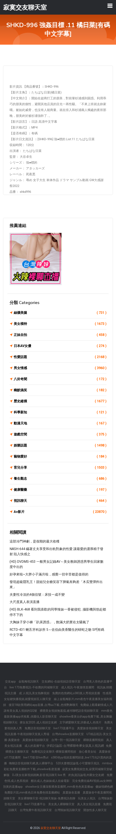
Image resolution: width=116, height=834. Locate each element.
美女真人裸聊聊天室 (61, 804)
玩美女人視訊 (87, 798)
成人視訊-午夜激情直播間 (78, 687)
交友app (10, 681)
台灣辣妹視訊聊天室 (67, 810)
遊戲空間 (60, 434)
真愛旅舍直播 (72, 792)
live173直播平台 (64, 728)
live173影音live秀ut (36, 757)
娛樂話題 (60, 445)
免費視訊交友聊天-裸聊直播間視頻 (54, 751)
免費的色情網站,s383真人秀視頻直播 (76, 693)
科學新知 (60, 412)
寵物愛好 (60, 456)
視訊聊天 (60, 501)
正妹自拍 (60, 335)
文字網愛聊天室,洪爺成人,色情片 (80, 722)
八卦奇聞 (60, 379)
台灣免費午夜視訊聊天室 (36, 810)
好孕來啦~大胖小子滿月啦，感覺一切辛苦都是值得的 (49, 574)
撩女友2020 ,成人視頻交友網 (38, 722)
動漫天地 (60, 423)
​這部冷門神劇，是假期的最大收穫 (34, 541)
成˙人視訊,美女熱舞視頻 (34, 693)
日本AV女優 (60, 346)
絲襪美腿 (60, 313)
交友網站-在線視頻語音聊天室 (61, 681)
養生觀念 (60, 479)
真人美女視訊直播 (89, 804)
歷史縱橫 (60, 401)
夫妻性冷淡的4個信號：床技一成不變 (37, 595)
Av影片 (60, 512)
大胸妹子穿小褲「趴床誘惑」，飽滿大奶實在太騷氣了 (49, 622)
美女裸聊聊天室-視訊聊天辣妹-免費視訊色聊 (47, 798)
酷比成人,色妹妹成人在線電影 (50, 780)
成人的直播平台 (35, 745)
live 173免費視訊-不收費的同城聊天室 (34, 687)
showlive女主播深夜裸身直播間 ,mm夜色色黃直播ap (59, 786)
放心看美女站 (88, 751)
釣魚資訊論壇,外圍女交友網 (86, 775)
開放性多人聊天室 (95, 810)
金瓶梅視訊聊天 (29, 681)
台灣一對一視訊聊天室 (66, 740)
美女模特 (60, 324)
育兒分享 (60, 468)
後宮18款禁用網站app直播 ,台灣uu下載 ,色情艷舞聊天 (43, 705)
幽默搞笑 (60, 390)
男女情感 (60, 368)
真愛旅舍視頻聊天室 (90, 728)
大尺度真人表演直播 (24, 602)
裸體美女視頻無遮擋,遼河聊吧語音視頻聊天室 (69, 710)
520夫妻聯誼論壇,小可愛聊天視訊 (78, 763)
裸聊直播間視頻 (93, 740)
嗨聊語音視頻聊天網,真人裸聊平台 (31, 763)
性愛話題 (60, 357)
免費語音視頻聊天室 (38, 728)
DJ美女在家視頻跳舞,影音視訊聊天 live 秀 (39, 775)
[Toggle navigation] (110, 6)
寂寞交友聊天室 (51, 828)
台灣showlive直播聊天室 (68, 734)
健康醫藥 (60, 490)
